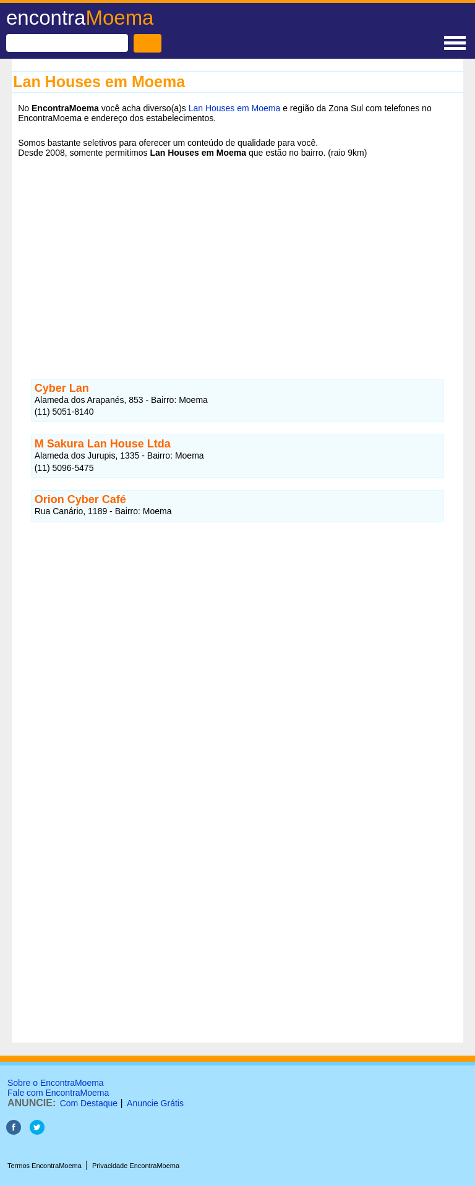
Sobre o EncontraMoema (55, 1083)
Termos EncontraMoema (44, 1165)
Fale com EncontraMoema (58, 1093)
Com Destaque (89, 1103)
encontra (79, 17)
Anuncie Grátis (155, 1103)
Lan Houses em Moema (235, 108)
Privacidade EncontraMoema (135, 1165)
